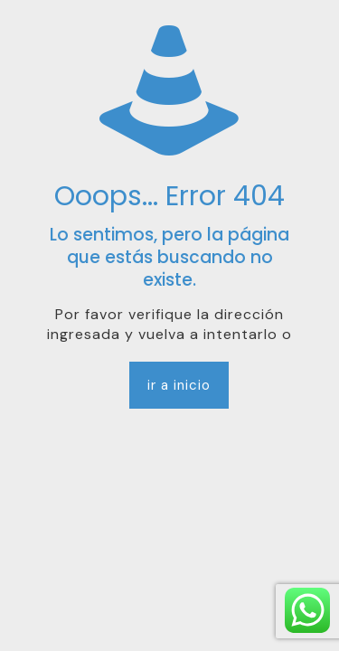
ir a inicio (179, 385)
